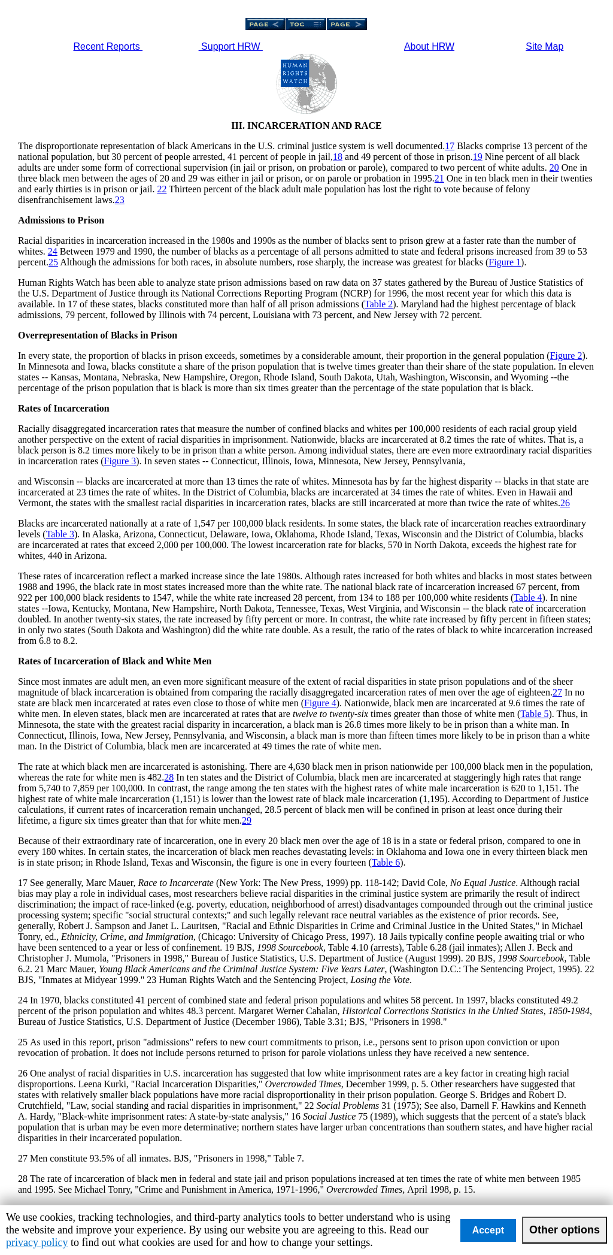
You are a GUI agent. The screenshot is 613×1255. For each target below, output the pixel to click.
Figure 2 (566, 355)
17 (449, 146)
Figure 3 (120, 461)
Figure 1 (504, 262)
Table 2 (379, 304)
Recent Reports (108, 46)
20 (554, 167)
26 (565, 503)
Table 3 (60, 534)
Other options (564, 1230)
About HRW (429, 46)
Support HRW (231, 46)
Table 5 (534, 714)
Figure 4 (320, 703)
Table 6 (386, 862)
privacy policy (37, 1242)
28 (169, 777)
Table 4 (528, 597)
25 (53, 262)
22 (161, 189)
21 (439, 178)
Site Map (544, 46)
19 (477, 157)
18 (337, 157)
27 (557, 692)
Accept (488, 1230)
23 (120, 200)
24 (52, 251)
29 (246, 820)
